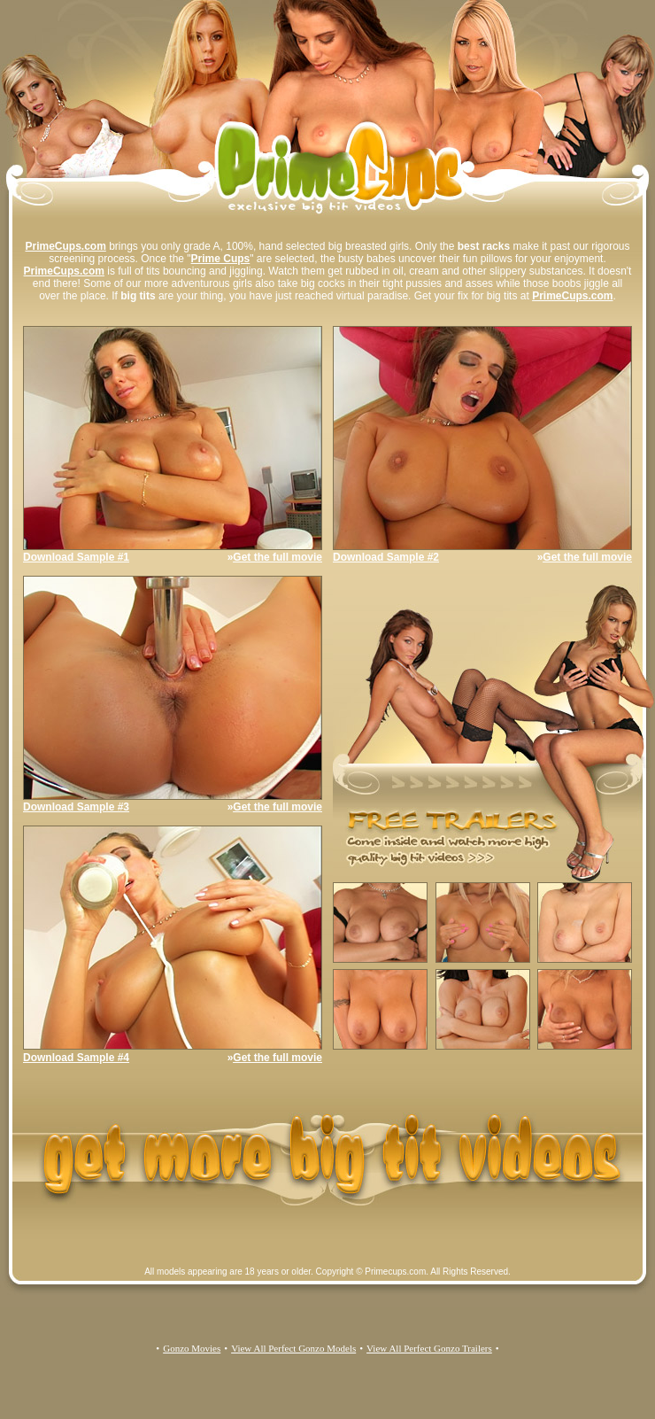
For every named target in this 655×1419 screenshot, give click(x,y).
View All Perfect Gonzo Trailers (429, 1348)
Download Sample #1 (76, 557)
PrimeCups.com (65, 246)
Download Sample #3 (76, 807)
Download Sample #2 (386, 557)
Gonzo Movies (191, 1348)
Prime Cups (220, 258)
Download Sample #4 (76, 1057)
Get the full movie (277, 557)
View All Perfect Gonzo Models (293, 1348)
